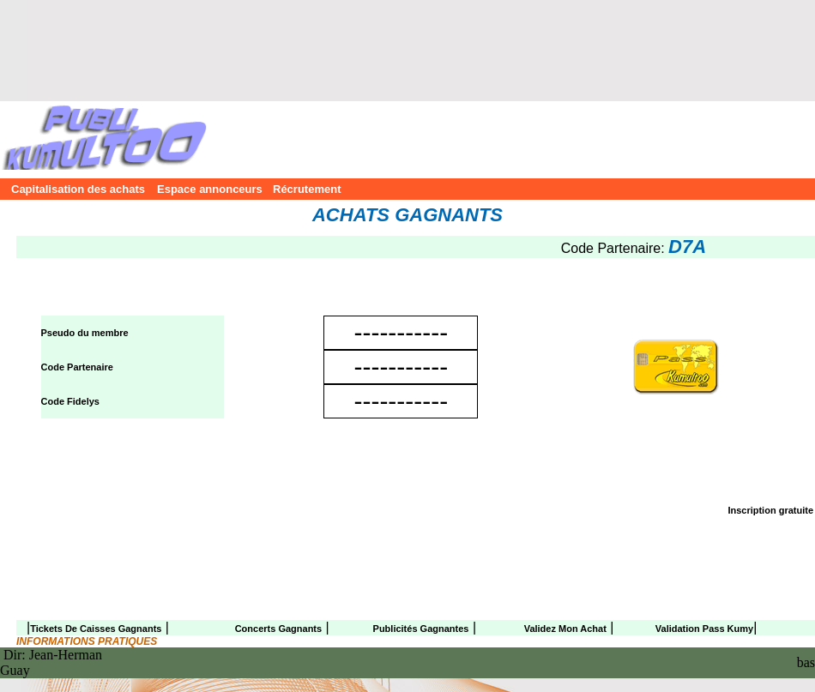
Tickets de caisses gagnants (95, 628)
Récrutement (307, 189)
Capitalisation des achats (74, 189)
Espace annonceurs (205, 189)
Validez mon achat (565, 628)
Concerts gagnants (278, 628)
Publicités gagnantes (421, 628)
